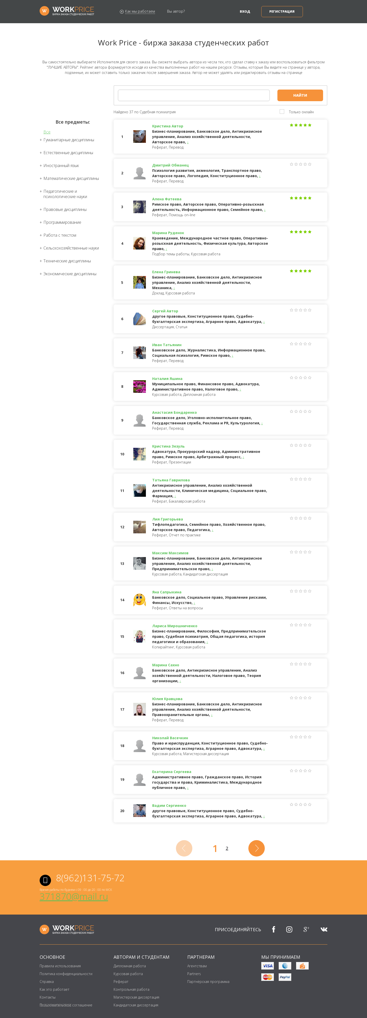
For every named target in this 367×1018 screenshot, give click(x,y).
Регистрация (282, 11)
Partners (194, 973)
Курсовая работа (128, 973)
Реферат (121, 981)
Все (46, 132)
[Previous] (184, 848)
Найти (300, 95)
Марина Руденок (168, 232)
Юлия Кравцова (167, 698)
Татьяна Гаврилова (171, 480)
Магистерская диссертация (136, 997)
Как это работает (54, 989)
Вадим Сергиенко (169, 805)
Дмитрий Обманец (170, 165)
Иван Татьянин (166, 344)
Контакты (48, 997)
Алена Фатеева (166, 199)
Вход (245, 11)
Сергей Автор (165, 311)
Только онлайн (301, 111)
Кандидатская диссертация (136, 1005)
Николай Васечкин (170, 737)
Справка (47, 981)
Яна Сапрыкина (166, 592)
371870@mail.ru (74, 896)
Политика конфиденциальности (66, 973)
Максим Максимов (170, 553)
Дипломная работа (130, 966)
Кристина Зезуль (168, 446)
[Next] (256, 848)
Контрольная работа (131, 989)
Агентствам (197, 966)
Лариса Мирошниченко (174, 625)
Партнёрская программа (208, 981)
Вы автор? (176, 11)
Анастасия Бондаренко (174, 412)
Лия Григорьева (167, 519)
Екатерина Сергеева (171, 771)
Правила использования (60, 966)
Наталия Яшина (167, 378)
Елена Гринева (166, 271)
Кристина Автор (167, 126)
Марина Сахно (165, 665)
